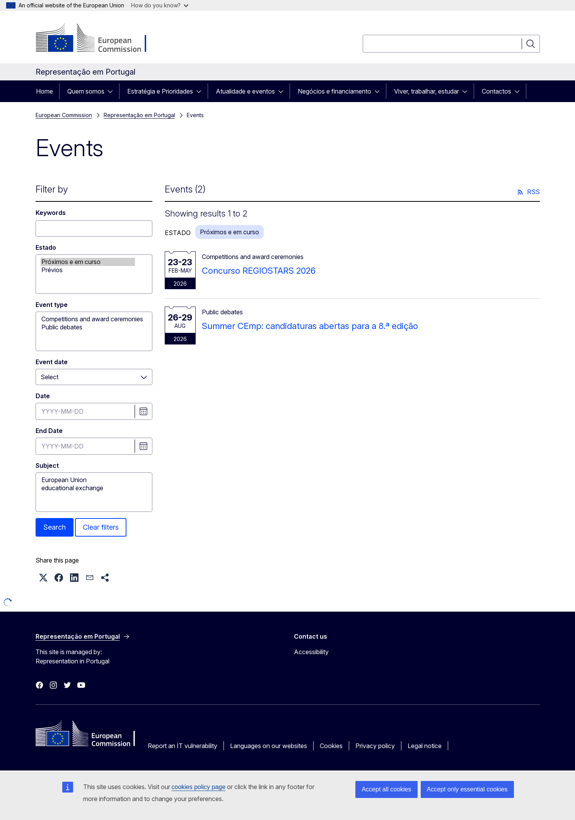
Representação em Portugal (139, 115)
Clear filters (101, 527)
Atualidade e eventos (245, 91)
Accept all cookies (386, 789)
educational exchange (88, 488)
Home (44, 91)
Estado (46, 247)
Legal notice (425, 746)
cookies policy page (199, 787)
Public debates (88, 327)
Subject (47, 465)
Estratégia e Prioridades (160, 91)
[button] (43, 577)
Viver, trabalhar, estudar (426, 91)
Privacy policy (375, 746)
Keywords (51, 213)
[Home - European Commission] (98, 38)
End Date (49, 431)
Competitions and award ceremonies (88, 319)
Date (43, 396)
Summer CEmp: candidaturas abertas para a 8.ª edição (310, 326)
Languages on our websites (268, 746)
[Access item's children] (112, 91)
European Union (88, 480)
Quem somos (85, 91)
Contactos (496, 91)
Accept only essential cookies (467, 789)
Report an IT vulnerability (182, 746)
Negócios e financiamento (334, 91)
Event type (52, 305)
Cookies (331, 746)
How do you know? (159, 5)
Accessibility (311, 652)
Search (54, 527)
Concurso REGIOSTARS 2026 (259, 271)
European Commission (64, 115)
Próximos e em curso (88, 262)
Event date (52, 362)
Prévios (88, 270)
